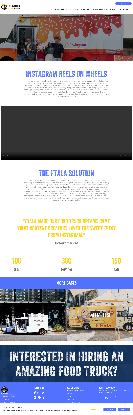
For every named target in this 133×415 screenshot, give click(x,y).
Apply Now (108, 398)
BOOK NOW (123, 4)
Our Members (82, 10)
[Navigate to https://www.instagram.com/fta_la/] (38, 392)
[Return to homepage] (10, 7)
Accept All (124, 409)
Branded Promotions (104, 10)
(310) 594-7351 (5, 399)
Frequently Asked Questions (75, 390)
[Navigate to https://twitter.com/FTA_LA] (43, 392)
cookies (16, 410)
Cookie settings (93, 409)
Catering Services (61, 10)
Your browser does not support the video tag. (66, 133)
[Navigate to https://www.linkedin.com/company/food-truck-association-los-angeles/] (35, 397)
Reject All (110, 409)
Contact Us (70, 396)
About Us (124, 10)
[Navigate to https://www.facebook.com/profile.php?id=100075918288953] (35, 392)
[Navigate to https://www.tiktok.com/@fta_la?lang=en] (44, 397)
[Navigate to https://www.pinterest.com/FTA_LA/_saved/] (39, 397)
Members (70, 393)
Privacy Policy (71, 399)
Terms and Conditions (73, 402)
